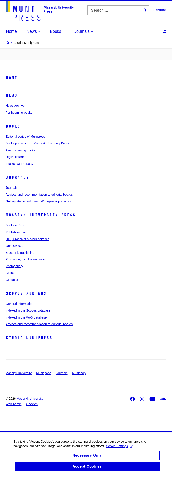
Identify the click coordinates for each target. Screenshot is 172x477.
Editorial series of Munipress (25, 136)
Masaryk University (30, 398)
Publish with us (16, 232)
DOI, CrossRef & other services (27, 239)
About (10, 273)
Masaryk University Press (40, 214)
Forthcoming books (19, 112)
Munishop (79, 373)
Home (11, 78)
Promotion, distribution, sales (26, 259)
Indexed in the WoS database (26, 317)
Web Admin (14, 404)
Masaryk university (19, 373)
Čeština (159, 10)
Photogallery (14, 266)
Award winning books (20, 150)
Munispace (43, 373)
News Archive (15, 105)
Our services (14, 245)
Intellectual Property (19, 163)
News (11, 95)
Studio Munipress (29, 337)
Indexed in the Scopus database (28, 310)
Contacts (12, 280)
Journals (17, 177)
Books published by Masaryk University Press (37, 143)
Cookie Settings (119, 451)
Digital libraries (16, 157)
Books (13, 126)
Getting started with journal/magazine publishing (39, 201)
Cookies (32, 404)
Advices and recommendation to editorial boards (39, 194)
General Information (19, 304)
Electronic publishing (20, 252)
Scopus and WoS (26, 293)
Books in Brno (15, 225)
